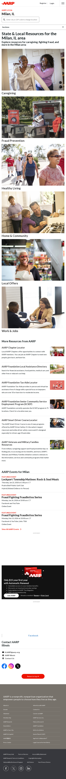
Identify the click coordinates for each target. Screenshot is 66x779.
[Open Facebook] (4, 666)
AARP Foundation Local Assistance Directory (24, 366)
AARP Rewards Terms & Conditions (13, 758)
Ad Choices (30, 762)
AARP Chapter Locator (13, 347)
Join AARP (11, 595)
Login (52, 3)
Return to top (33, 676)
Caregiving (9, 93)
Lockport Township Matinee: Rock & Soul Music (30, 479)
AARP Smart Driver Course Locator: (20, 420)
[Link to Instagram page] (21, 768)
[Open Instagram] (11, 666)
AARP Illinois (10, 655)
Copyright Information (34, 758)
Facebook (33, 635)
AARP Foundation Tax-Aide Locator (19, 382)
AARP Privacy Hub (8, 754)
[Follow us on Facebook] (6, 768)
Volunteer (6, 713)
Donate (5, 709)
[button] (63, 3)
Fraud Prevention (13, 140)
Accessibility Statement (39, 754)
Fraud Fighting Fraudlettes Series (22, 497)
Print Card (45, 595)
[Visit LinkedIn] (28, 768)
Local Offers (10, 283)
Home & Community (15, 236)
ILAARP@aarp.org (12, 652)
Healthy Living (11, 188)
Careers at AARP (38, 713)
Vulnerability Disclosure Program (13, 762)
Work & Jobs (10, 331)
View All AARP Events (11, 529)
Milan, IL (8, 14)
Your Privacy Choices (44, 762)
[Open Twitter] (17, 666)
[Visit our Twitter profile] (13, 768)
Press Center (7, 742)
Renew (36, 595)
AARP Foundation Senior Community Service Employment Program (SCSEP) (24, 402)
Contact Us (9, 658)
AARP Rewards (7, 722)
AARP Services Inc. (38, 718)
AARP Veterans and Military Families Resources (20, 443)
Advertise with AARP (39, 705)
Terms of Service (23, 754)
